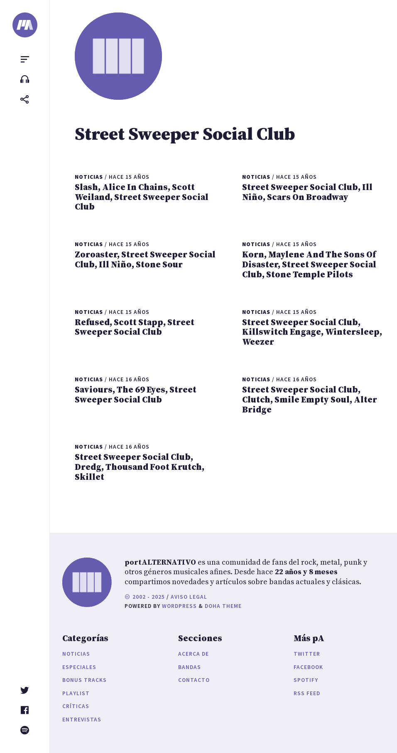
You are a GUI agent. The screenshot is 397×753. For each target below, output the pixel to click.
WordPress (179, 606)
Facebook (308, 667)
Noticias (76, 653)
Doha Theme (223, 606)
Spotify (306, 680)
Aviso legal (189, 596)
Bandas (189, 667)
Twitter (307, 653)
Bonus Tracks (84, 680)
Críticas (75, 706)
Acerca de (193, 653)
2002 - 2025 (145, 596)
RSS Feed (307, 693)
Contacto (194, 680)
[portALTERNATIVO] (24, 24)
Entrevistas (81, 719)
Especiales (79, 667)
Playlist (76, 693)
